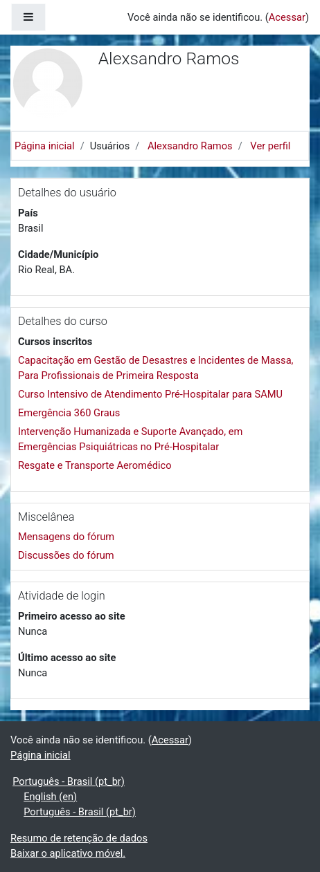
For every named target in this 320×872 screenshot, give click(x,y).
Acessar (287, 17)
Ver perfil (270, 146)
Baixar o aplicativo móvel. (67, 853)
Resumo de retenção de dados (79, 838)
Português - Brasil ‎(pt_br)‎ (68, 781)
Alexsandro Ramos (190, 146)
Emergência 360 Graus (69, 413)
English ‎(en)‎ (50, 796)
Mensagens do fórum (66, 536)
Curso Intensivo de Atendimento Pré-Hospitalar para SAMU (150, 394)
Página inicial (45, 146)
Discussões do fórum (66, 555)
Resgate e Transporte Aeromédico (95, 465)
